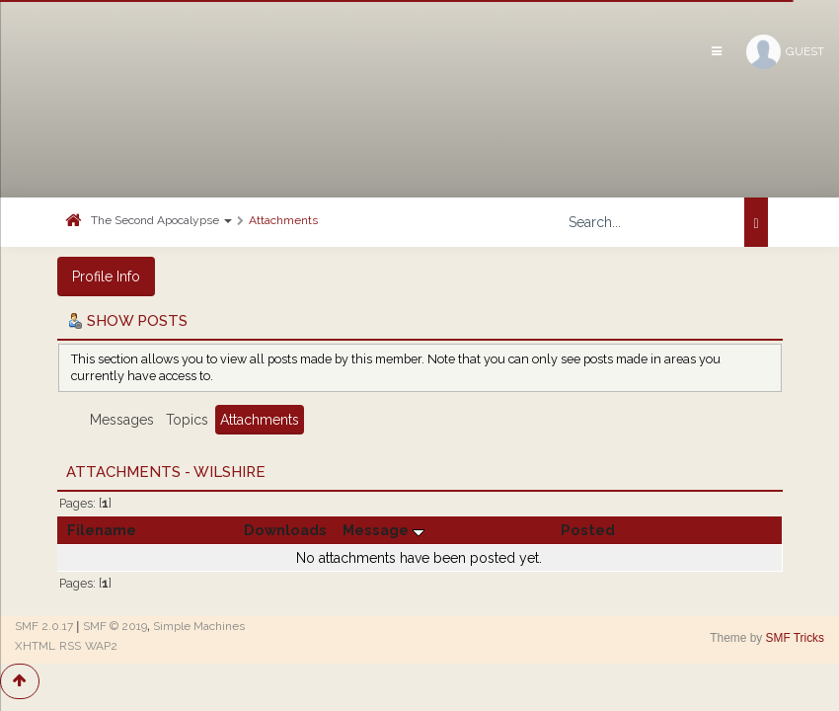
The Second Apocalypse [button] (161, 220)
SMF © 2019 (115, 626)
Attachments (283, 220)
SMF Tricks (795, 638)
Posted (588, 529)
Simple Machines (199, 626)
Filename (101, 529)
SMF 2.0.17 (44, 626)
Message (383, 529)
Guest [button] (785, 52)
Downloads (285, 529)
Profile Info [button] (106, 276)
